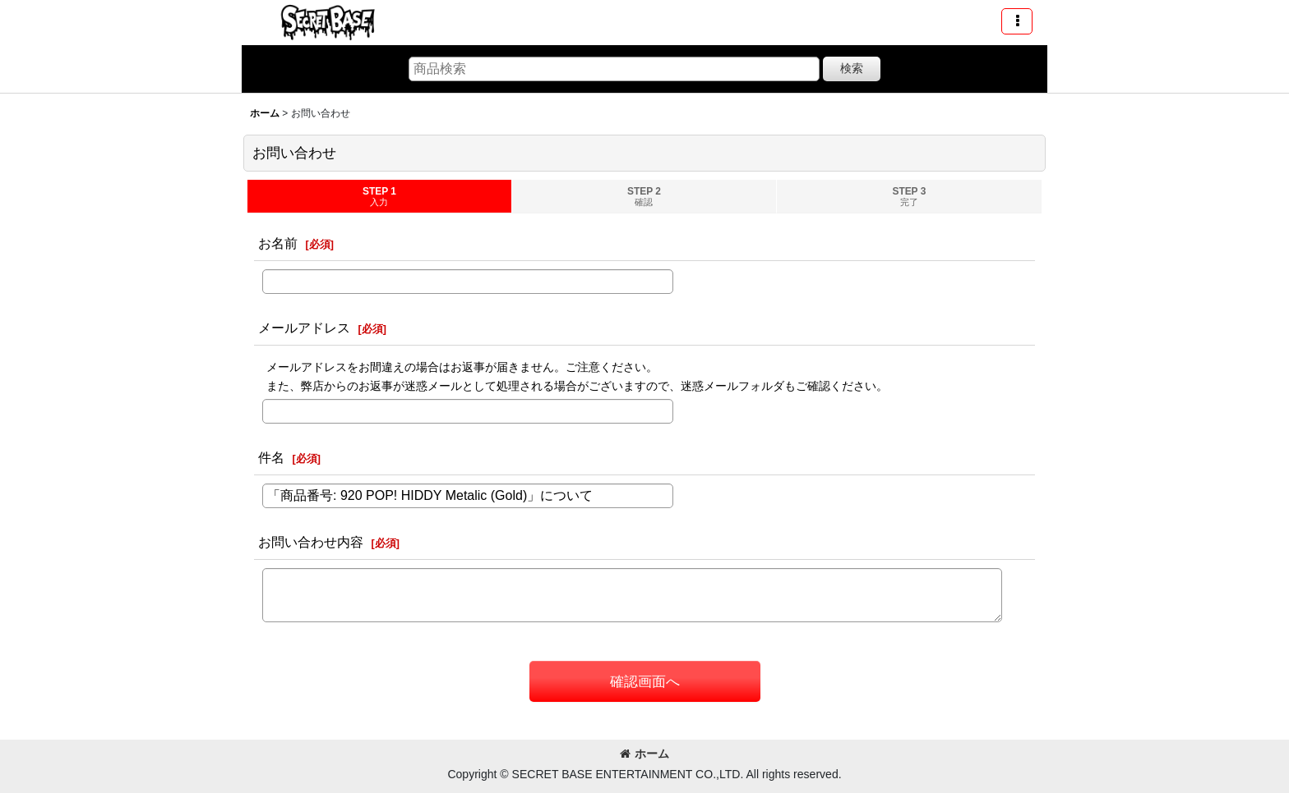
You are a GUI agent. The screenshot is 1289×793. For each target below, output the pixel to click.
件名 (271, 457)
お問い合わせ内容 (310, 541)
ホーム (644, 753)
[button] (1017, 21)
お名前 (278, 243)
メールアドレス (304, 327)
